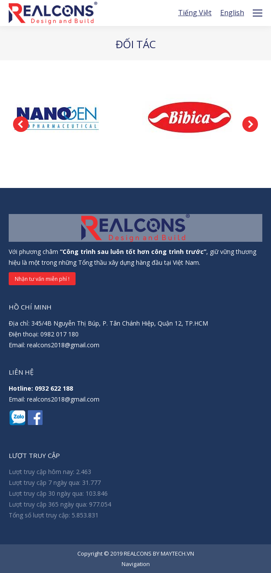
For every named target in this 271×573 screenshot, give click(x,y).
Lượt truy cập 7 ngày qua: (45, 482)
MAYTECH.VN (177, 553)
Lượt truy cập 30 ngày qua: (47, 493)
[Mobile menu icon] (257, 13)
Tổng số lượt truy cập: (40, 515)
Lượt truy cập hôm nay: (42, 472)
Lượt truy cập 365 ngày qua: (49, 504)
